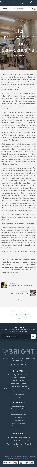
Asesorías (18, 417)
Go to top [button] (18, 300)
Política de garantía (18, 383)
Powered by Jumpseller (21, 458)
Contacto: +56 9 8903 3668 (18, 440)
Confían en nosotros (18, 391)
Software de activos (18, 414)
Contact (18, 397)
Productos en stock (18, 409)
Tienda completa (18, 426)
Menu (4, 9)
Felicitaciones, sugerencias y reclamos (18, 389)
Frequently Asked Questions (18, 375)
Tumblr (18, 319)
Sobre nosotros (18, 394)
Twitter (19, 315)
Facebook (9, 315)
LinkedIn (28, 315)
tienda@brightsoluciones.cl (18, 437)
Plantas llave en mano (18, 406)
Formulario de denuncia (18, 386)
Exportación (18, 420)
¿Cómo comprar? (18, 377)
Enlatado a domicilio (18, 411)
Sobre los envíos (18, 380)
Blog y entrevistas (18, 423)
